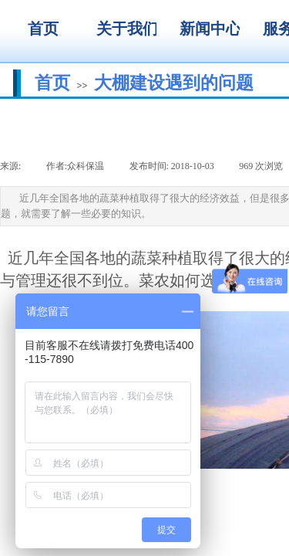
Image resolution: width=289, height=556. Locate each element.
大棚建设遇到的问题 (174, 83)
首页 (52, 83)
